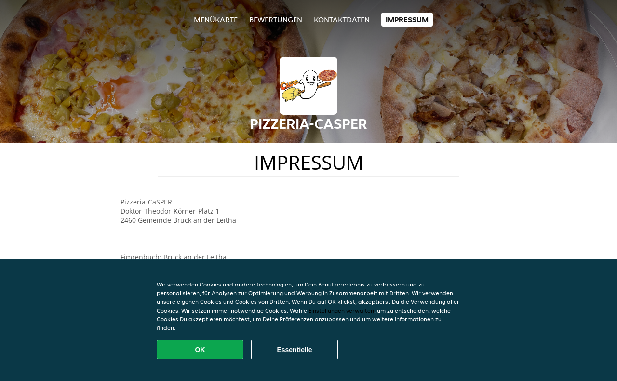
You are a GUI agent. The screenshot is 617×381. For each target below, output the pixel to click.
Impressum (407, 19)
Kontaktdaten (342, 19)
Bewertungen (275, 19)
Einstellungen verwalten (341, 310)
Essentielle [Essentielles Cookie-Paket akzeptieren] (294, 350)
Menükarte (216, 19)
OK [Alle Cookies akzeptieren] (200, 350)
